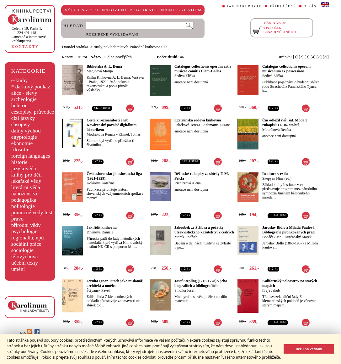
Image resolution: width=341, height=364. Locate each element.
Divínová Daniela (100, 232)
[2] (301, 56)
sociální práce (26, 244)
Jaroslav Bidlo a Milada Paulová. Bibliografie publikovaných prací (288, 229)
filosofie (20, 150)
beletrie (19, 106)
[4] (313, 56)
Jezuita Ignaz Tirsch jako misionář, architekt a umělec (115, 283)
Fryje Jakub (271, 290)
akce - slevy (24, 93)
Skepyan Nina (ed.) (276, 178)
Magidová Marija (100, 71)
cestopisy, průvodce (32, 112)
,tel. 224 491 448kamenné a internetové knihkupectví (29, 34)
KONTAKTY (25, 46)
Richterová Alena (187, 183)
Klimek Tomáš (130, 134)
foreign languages (30, 156)
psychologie (24, 231)
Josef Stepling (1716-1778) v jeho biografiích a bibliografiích (200, 283)
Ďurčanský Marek (298, 237)
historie (19, 162)
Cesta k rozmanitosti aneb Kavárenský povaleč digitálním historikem (111, 125)
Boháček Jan (271, 237)
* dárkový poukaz (30, 87)
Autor (82, 56)
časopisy (20, 124)
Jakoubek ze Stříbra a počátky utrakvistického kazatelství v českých (204, 229)
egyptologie (24, 137)
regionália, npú (27, 238)
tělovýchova (24, 257)
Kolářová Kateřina (101, 183)
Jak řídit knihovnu (102, 227)
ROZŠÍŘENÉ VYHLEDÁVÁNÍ (112, 34)
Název (95, 56)
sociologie (22, 250)
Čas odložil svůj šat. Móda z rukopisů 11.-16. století (284, 122)
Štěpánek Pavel (98, 290)
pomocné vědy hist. (32, 213)
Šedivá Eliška (184, 76)
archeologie (24, 99)
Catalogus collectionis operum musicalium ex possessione (286, 68)
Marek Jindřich (185, 237)
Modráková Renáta (101, 134)
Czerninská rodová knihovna (197, 120)
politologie (23, 206)
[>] (319, 56)
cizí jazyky (23, 118)
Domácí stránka (75, 46)
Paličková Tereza (187, 125)
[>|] (326, 56)
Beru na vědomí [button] (309, 348)
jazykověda (23, 168)
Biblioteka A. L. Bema (104, 66)
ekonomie (22, 143)
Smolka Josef (184, 290)
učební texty (24, 263)
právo (17, 219)
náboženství (24, 194)
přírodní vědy (26, 225)
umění (18, 269)
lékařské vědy (26, 181)
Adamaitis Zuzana (217, 125)
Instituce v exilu (275, 173)
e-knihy (19, 80)
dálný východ (26, 131)
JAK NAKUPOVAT (244, 6)
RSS (26, 333)
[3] (307, 56)
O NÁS (310, 6)
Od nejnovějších (118, 56)
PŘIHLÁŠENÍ (282, 6)
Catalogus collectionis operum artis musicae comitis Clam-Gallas (202, 68)
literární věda (25, 187)
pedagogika (23, 200)
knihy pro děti (26, 175)
